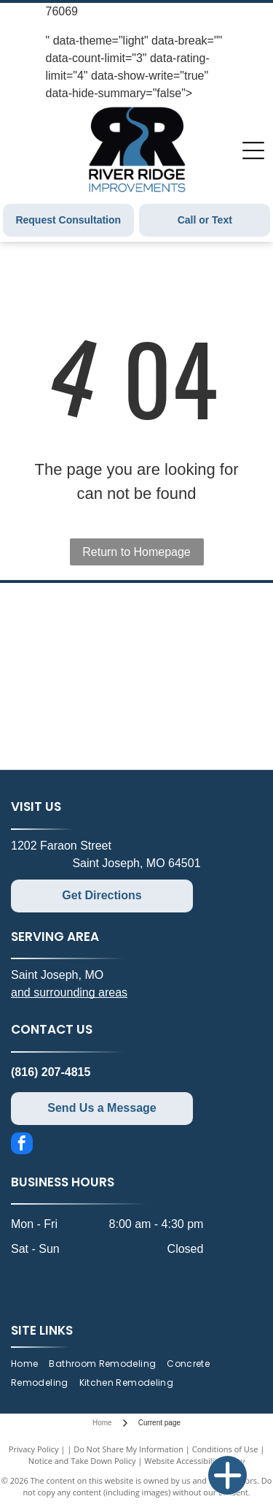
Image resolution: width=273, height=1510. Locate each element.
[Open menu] (253, 150)
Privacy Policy (34, 1449)
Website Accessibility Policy (194, 1460)
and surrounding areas (69, 992)
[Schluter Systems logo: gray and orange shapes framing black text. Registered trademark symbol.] (75, 621)
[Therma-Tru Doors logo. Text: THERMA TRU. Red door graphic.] (75, 731)
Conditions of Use (225, 1449)
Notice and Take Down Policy (82, 1460)
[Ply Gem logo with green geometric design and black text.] (198, 621)
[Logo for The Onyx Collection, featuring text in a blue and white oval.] (75, 676)
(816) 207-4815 (50, 1072)
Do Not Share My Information (128, 1449)
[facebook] (22, 1145)
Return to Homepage (136, 552)
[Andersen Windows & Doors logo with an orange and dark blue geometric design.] (198, 676)
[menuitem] (30, 1363)
